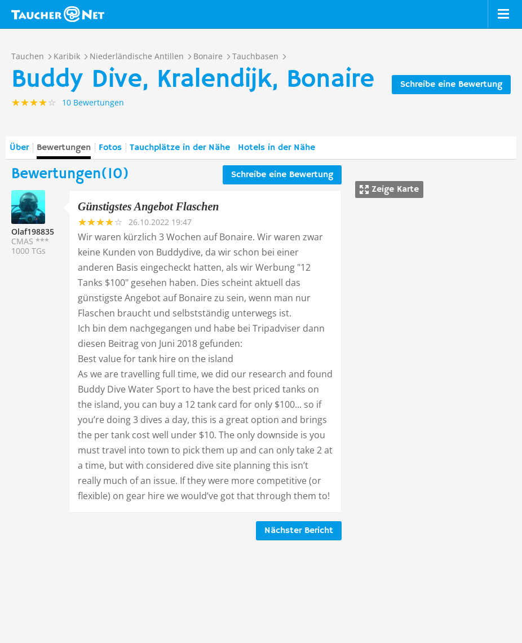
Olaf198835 (32, 231)
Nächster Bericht (298, 530)
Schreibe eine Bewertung (451, 84)
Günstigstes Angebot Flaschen (148, 206)
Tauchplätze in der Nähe (180, 147)
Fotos (110, 147)
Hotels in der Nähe (276, 147)
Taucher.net (57, 14)
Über (19, 147)
